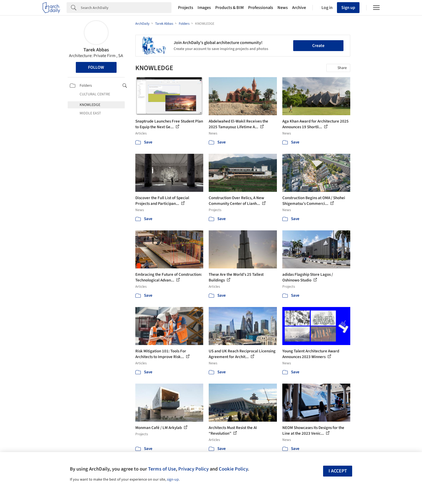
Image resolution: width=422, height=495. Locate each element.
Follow (96, 67)
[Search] (126, 7)
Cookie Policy (233, 468)
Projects (185, 7)
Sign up (348, 8)
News (282, 7)
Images (204, 7)
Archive (299, 7)
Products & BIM (229, 7)
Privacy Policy (193, 468)
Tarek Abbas (96, 49)
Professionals (260, 7)
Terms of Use (162, 468)
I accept (338, 471)
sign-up (173, 479)
